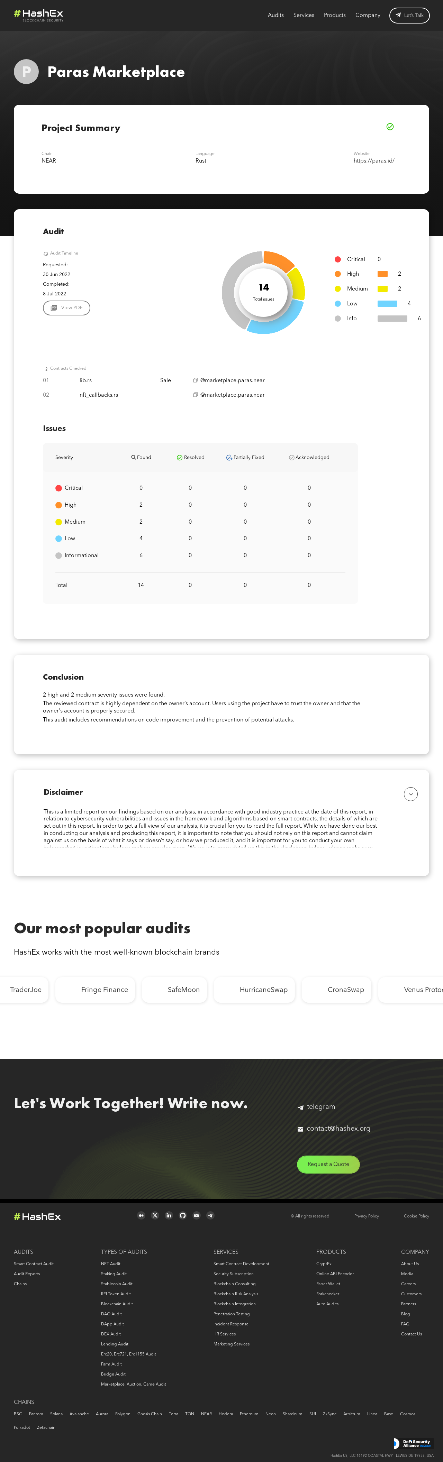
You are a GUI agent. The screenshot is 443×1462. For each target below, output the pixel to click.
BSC (18, 1414)
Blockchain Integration (235, 1304)
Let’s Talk (410, 15)
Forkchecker (327, 1294)
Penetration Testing (232, 1314)
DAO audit (111, 1314)
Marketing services (232, 1344)
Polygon (122, 1414)
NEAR (206, 1414)
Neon (270, 1414)
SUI (312, 1414)
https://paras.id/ (374, 161)
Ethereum (249, 1414)
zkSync (329, 1414)
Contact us (411, 1334)
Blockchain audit (117, 1304)
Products (335, 15)
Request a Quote (329, 1168)
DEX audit (111, 1334)
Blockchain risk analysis (236, 1294)
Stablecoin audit (117, 1284)
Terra (173, 1414)
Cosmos (407, 1414)
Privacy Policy (366, 1216)
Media (407, 1274)
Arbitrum (351, 1414)
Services (303, 15)
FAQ (405, 1324)
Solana (56, 1414)
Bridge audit (113, 1374)
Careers (408, 1284)
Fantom (36, 1414)
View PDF (72, 307)
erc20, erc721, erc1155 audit (128, 1354)
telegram (316, 1110)
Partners (408, 1304)
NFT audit (110, 1264)
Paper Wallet (328, 1284)
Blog (405, 1314)
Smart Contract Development (241, 1264)
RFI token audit (116, 1294)
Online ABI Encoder (335, 1274)
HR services (225, 1334)
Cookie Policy (416, 1216)
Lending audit (114, 1344)
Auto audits (327, 1304)
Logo (39, 15)
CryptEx (324, 1264)
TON (189, 1414)
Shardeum (292, 1414)
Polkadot (22, 1428)
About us (410, 1264)
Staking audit (114, 1274)
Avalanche (79, 1414)
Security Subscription (234, 1274)
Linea (372, 1414)
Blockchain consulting (235, 1284)
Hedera (226, 1414)
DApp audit (112, 1324)
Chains (20, 1284)
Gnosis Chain (149, 1414)
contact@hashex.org (334, 1132)
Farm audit (111, 1364)
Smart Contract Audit (34, 1264)
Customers (411, 1294)
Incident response (231, 1324)
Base (388, 1414)
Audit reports (27, 1274)
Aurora (102, 1414)
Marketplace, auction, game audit (133, 1384)
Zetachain (46, 1428)
